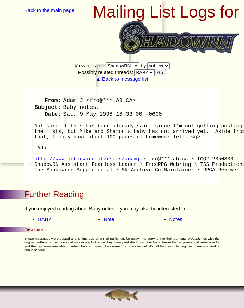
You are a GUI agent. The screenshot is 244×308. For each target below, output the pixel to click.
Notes (175, 219)
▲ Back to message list (122, 79)
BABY (44, 219)
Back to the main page (49, 10)
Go (160, 72)
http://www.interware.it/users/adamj (87, 159)
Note (108, 219)
